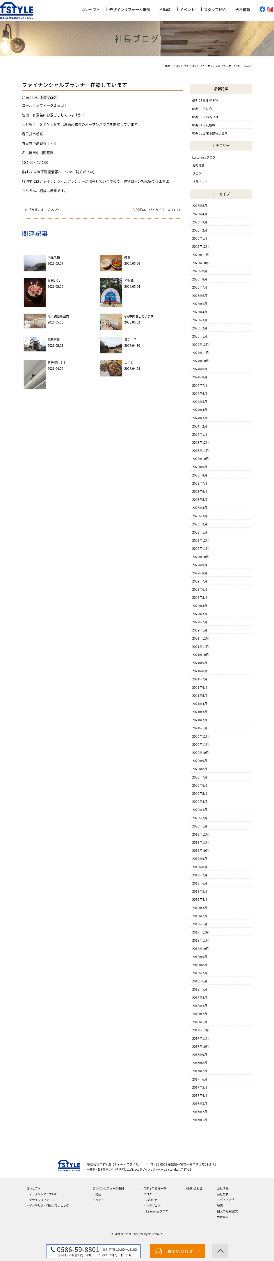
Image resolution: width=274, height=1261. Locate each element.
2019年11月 (200, 842)
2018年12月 (200, 932)
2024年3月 (199, 417)
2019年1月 (199, 924)
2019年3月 (199, 907)
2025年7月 (199, 287)
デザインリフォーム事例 (129, 10)
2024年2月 (199, 426)
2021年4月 (199, 703)
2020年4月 (199, 801)
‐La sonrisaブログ (155, 1211)
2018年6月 (199, 981)
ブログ (196, 173)
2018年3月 (199, 1005)
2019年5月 (199, 891)
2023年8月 (199, 475)
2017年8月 (199, 1062)
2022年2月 (199, 622)
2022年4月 (199, 605)
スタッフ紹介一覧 (154, 1188)
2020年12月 (200, 736)
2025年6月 (199, 295)
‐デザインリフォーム (40, 1199)
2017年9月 (199, 1054)
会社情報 (242, 10)
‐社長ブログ (151, 1205)
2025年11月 (200, 254)
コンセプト (90, 10)
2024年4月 (199, 409)
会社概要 (222, 1194)
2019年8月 (199, 867)
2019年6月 (199, 883)
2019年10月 (200, 850)
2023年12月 (200, 442)
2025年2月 (199, 328)
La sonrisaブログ (203, 157)
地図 (220, 1205)
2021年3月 (199, 711)
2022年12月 (200, 540)
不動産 (165, 10)
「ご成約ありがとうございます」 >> (156, 209)
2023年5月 (199, 499)
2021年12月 (200, 638)
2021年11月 (200, 646)
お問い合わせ (193, 1188)
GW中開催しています (139, 316)
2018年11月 (200, 940)
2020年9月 (199, 760)
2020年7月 (199, 777)
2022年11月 (200, 548)
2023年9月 (199, 466)
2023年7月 (199, 483)
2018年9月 (199, 956)
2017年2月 (199, 1111)
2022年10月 (200, 556)
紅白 (127, 257)
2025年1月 (199, 336)
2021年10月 (200, 654)
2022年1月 (199, 630)
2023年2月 (199, 524)
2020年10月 (200, 752)
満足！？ (130, 339)
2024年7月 (199, 385)
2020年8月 (199, 768)
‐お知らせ (150, 1199)
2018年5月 (199, 989)
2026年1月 (199, 238)
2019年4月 (199, 899)
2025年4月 (199, 311)
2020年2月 (199, 818)
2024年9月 (199, 369)
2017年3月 (199, 1103)
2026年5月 (199, 205)
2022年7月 (199, 581)
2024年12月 (200, 344)
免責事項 (222, 1217)
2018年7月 (199, 973)
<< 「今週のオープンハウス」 (44, 209)
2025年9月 (199, 271)
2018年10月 (200, 948)
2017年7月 (199, 1070)
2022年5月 (199, 597)
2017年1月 (199, 1119)
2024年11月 (200, 352)
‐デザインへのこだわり (42, 1194)
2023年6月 (199, 491)
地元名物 (54, 257)
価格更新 (54, 339)
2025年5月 (199, 303)
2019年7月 (199, 875)
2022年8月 (199, 573)
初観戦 (128, 280)
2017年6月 (199, 1079)
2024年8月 (199, 377)
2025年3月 (199, 320)
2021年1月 (199, 728)
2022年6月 (199, 589)
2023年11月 (200, 450)
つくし (128, 362)
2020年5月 (199, 793)
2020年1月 (199, 826)
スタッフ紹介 (215, 10)
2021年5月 (199, 695)
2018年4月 (199, 997)
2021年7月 (199, 679)
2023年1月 (199, 532)
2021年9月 (199, 662)
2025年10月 (200, 262)
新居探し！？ (57, 362)
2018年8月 (199, 964)
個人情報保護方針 (228, 1211)
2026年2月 (199, 230)
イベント (187, 10)
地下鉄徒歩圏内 (58, 316)
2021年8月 (199, 671)
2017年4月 (199, 1095)
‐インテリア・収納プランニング (47, 1205)
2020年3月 (199, 809)
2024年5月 (199, 401)
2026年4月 (199, 214)
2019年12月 (200, 834)
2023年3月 (199, 516)
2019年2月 (199, 915)
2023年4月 (199, 507)
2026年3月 (199, 222)
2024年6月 (199, 393)
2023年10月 (200, 458)
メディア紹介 (225, 1199)
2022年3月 (199, 613)
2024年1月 (199, 434)
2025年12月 (200, 246)
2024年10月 (200, 360)
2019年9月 (199, 858)
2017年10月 (200, 1046)
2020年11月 (200, 744)
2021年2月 (199, 719)
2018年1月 (199, 1022)
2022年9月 (199, 565)
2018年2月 (199, 1013)
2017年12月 (200, 1030)
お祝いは (54, 280)
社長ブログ (200, 181)
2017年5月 (199, 1087)
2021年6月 (199, 687)
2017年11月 (200, 1038)
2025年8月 (199, 279)
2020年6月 (199, 785)
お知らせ (198, 165)
